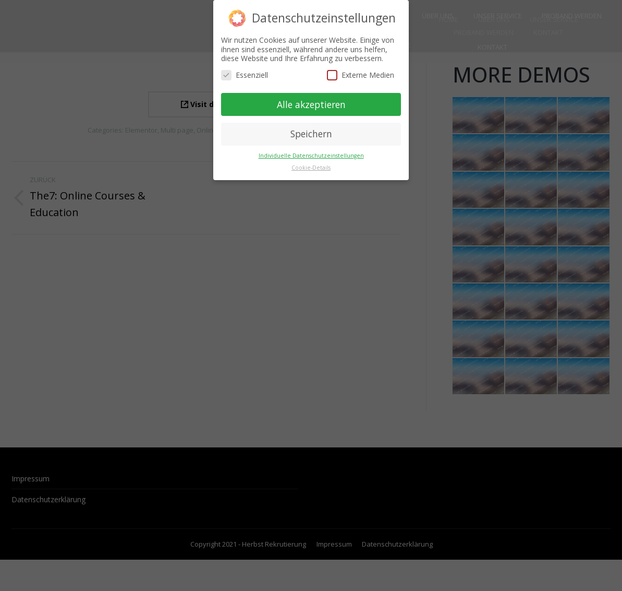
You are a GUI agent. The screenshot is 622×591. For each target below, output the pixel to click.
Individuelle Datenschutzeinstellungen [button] (311, 155)
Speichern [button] (311, 133)
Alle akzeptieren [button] (311, 103)
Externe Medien (360, 74)
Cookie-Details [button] (311, 167)
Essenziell (244, 74)
